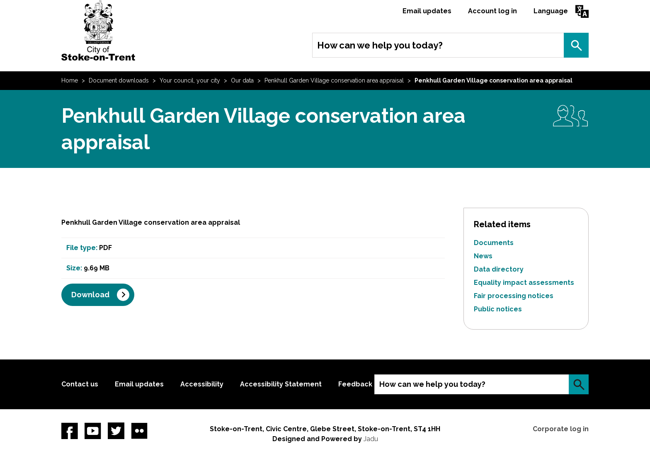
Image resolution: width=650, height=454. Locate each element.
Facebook (69, 430)
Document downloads (119, 80)
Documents (494, 243)
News (483, 256)
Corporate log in (561, 429)
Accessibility (201, 384)
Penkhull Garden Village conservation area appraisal (334, 80)
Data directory (499, 269)
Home (69, 80)
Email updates (427, 11)
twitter (116, 430)
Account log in (492, 11)
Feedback (355, 384)
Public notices (498, 309)
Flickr (139, 430)
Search (576, 45)
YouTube (93, 430)
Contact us (79, 384)
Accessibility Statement (281, 384)
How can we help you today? (380, 45)
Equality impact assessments (524, 282)
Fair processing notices (513, 296)
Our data (242, 80)
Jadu (371, 439)
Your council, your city (190, 80)
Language (551, 11)
